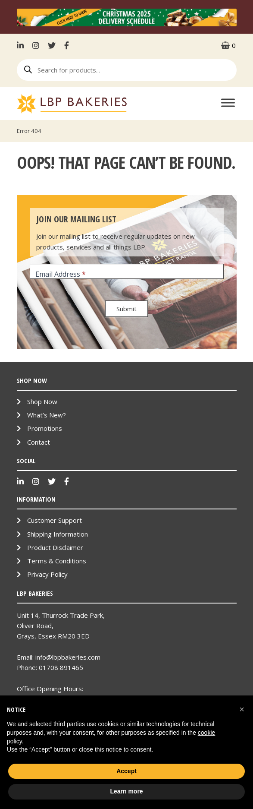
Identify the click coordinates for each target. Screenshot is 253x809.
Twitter (52, 45)
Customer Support (54, 520)
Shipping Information (57, 534)
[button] (242, 709)
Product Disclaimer (55, 547)
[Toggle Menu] (228, 102)
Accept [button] (126, 771)
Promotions (44, 428)
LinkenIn (22, 45)
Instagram (36, 45)
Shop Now (42, 401)
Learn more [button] (126, 791)
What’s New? (46, 415)
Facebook (66, 45)
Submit (126, 308)
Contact (38, 442)
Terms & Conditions (56, 560)
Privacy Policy (47, 574)
